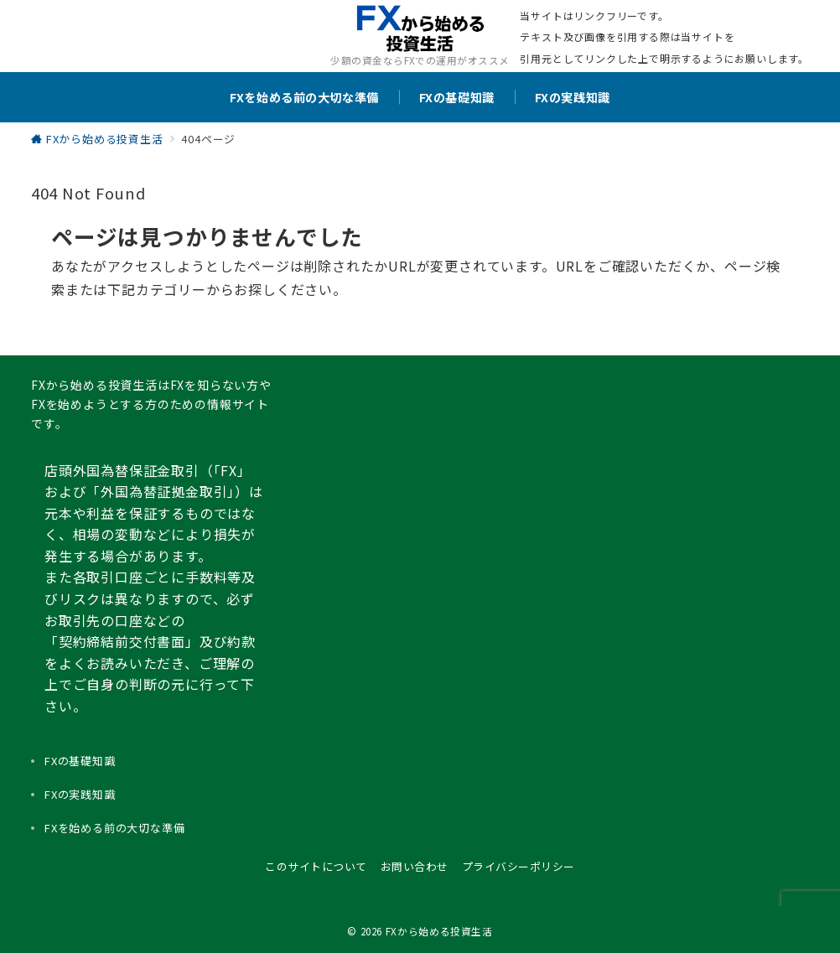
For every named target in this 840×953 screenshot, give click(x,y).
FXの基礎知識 (80, 761)
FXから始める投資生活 (439, 931)
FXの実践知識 (80, 794)
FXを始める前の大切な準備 (114, 828)
